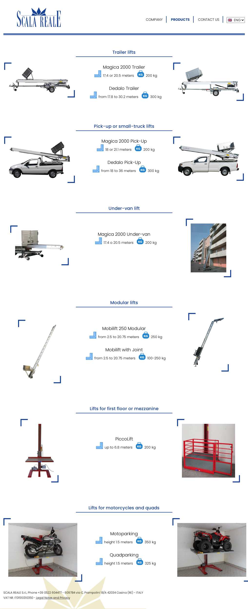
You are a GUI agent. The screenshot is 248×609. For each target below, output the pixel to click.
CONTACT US (208, 19)
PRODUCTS (180, 19)
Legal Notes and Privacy (53, 598)
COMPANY (154, 19)
